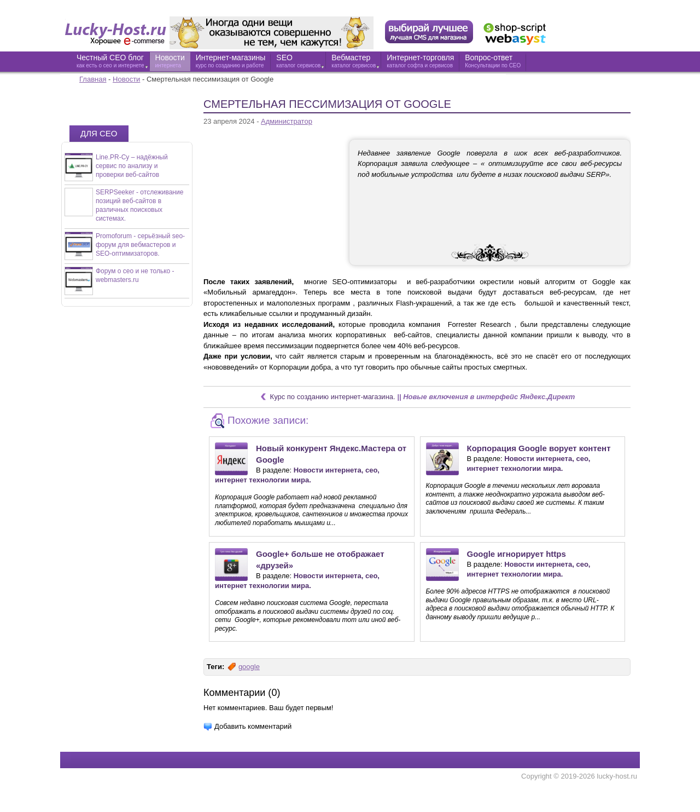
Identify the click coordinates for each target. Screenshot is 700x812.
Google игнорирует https (516, 553)
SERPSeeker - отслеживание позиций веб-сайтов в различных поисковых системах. (139, 205)
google (249, 667)
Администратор (286, 121)
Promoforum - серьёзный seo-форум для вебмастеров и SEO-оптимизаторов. (140, 244)
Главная (92, 79)
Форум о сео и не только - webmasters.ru (135, 275)
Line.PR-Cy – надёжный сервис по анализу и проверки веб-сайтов (132, 165)
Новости (126, 79)
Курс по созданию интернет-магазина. (332, 397)
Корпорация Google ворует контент (539, 448)
